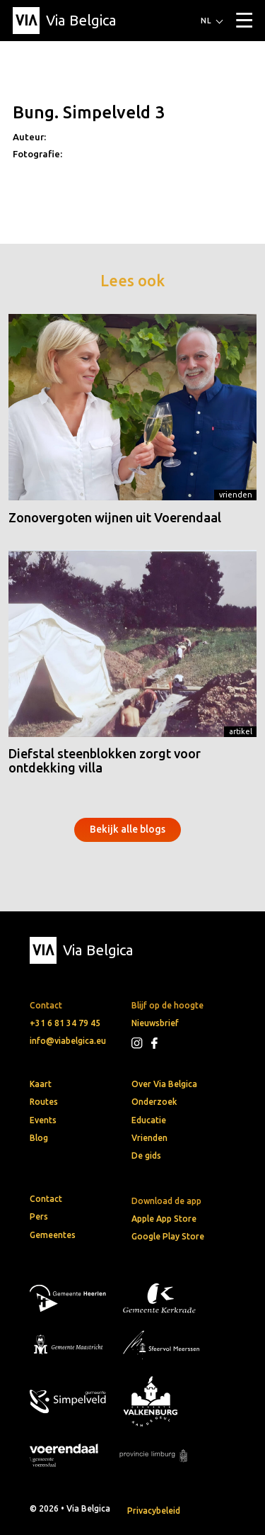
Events (43, 1120)
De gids (146, 1155)
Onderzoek (154, 1101)
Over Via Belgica (164, 1084)
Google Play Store (167, 1236)
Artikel (240, 731)
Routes (44, 1101)
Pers (39, 1216)
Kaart (41, 1084)
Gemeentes (53, 1234)
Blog (39, 1137)
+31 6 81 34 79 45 (65, 1023)
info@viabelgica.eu (68, 1040)
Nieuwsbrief (155, 1023)
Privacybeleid (153, 1510)
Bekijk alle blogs (127, 829)
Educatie (148, 1120)
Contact (46, 1198)
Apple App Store (163, 1218)
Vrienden (235, 494)
